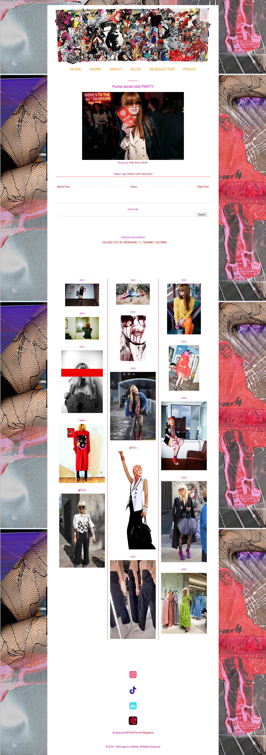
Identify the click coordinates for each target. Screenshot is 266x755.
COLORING (161, 242)
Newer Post (63, 186)
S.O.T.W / (119, 242)
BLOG (136, 69)
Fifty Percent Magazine (141, 732)
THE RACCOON (138, 162)
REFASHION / (131, 242)
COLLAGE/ (107, 242)
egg (124, 174)
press (150, 174)
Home (133, 186)
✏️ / (140, 242)
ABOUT (115, 69)
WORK (95, 69)
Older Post (203, 186)
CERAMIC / (149, 242)
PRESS (189, 69)
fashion (130, 174)
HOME (75, 69)
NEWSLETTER (162, 69)
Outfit (137, 174)
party (143, 174)
